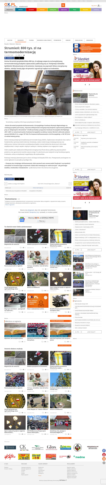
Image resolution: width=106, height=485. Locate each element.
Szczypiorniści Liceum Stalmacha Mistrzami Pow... (88, 243)
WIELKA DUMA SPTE (80, 232)
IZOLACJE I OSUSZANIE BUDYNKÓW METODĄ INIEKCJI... (86, 313)
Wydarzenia (18, 44)
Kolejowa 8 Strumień (35, 191)
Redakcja (6, 467)
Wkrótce (20, 9)
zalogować (30, 210)
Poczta (39, 475)
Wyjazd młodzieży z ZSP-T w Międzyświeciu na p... (88, 237)
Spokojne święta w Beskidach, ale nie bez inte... (87, 112)
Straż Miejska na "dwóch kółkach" (83, 117)
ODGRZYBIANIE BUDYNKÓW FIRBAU (84, 310)
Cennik (22, 471)
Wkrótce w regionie (13, 321)
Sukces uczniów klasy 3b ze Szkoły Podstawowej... (87, 235)
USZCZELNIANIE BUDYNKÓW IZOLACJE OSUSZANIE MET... (88, 307)
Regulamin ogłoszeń (71, 470)
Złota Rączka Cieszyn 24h (81, 304)
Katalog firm (53, 9)
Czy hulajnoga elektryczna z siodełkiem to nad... (87, 128)
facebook (8, 58)
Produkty (23, 470)
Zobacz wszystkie (64, 316)
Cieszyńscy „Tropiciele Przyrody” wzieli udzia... (87, 245)
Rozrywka (85, 9)
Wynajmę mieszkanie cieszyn (82, 322)
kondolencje (89, 40)
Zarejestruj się (34, 212)
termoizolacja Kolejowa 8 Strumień (16, 191)
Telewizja (42, 9)
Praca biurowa (78, 317)
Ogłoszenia (64, 9)
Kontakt (23, 473)
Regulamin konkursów (72, 476)
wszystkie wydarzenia (64, 345)
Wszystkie (9, 40)
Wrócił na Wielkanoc (80, 120)
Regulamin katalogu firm (72, 473)
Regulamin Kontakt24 (71, 477)
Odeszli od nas (79, 40)
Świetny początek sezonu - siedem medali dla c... (87, 221)
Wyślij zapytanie (24, 474)
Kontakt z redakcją (8, 468)
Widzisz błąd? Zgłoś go (38, 187)
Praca (74, 9)
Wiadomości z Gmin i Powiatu (44, 40)
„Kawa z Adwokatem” (80, 229)
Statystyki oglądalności (26, 468)
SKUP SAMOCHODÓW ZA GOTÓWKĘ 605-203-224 (87, 320)
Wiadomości (10, 9)
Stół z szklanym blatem (81, 328)
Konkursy (96, 9)
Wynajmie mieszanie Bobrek (82, 325)
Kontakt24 (31, 9)
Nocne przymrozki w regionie (82, 106)
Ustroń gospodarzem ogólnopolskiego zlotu (86, 114)
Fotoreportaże (57, 40)
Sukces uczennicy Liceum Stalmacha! (84, 224)
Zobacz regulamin (10, 204)
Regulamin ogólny (71, 467)
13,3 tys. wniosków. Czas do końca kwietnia (86, 109)
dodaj (57, 321)
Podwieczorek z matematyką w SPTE (84, 227)
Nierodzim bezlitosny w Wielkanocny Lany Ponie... (88, 125)
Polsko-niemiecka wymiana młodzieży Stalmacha (87, 240)
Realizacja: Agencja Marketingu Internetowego (53, 480)
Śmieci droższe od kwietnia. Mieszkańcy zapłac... (87, 104)
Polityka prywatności (71, 468)
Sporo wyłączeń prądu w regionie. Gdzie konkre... (87, 122)
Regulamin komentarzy (72, 471)
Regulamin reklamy (71, 474)
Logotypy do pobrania (26, 467)
